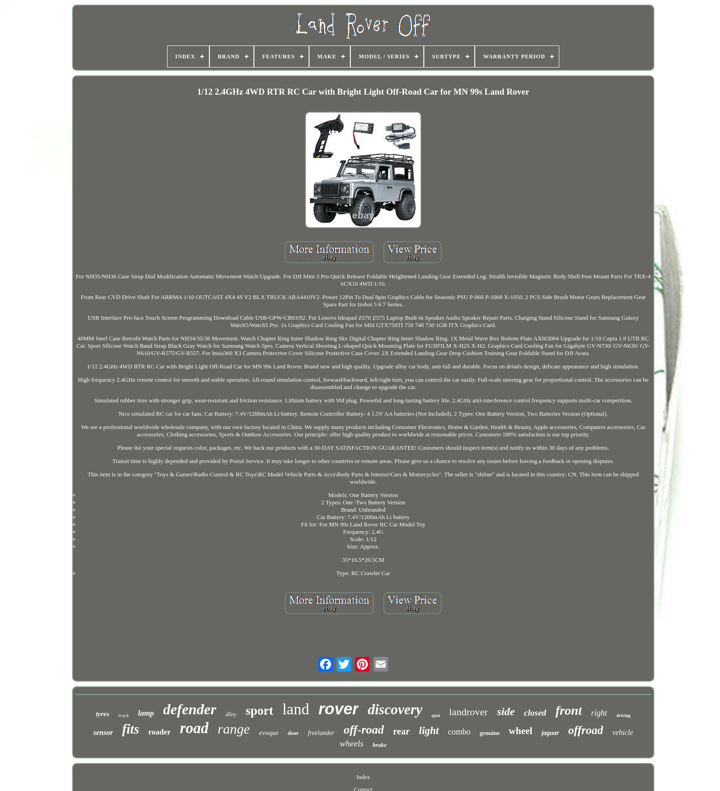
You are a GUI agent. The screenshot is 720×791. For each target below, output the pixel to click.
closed (535, 713)
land (295, 709)
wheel (520, 730)
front (569, 710)
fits (130, 729)
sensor (103, 732)
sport (259, 711)
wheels (352, 743)
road (194, 728)
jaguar (550, 732)
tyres (102, 714)
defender (189, 709)
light (429, 730)
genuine (490, 732)
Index (363, 777)
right (599, 713)
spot (436, 715)
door (293, 733)
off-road (363, 729)
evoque (268, 732)
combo (459, 731)
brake (380, 744)
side (506, 712)
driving (623, 715)
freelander (321, 732)
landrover (468, 712)
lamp (146, 713)
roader (159, 732)
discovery (395, 709)
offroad (585, 730)
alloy (230, 714)
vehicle (622, 732)
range (234, 728)
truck (123, 715)
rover (338, 709)
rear (401, 731)
